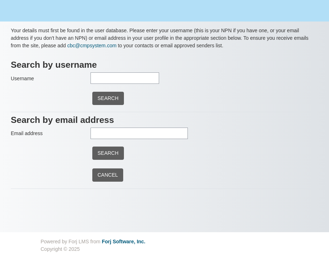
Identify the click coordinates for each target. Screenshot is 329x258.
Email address (27, 133)
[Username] (125, 78)
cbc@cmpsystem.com (91, 45)
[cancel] (108, 175)
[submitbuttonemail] (108, 153)
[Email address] (139, 133)
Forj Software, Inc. (123, 241)
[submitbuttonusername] (108, 98)
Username (22, 78)
